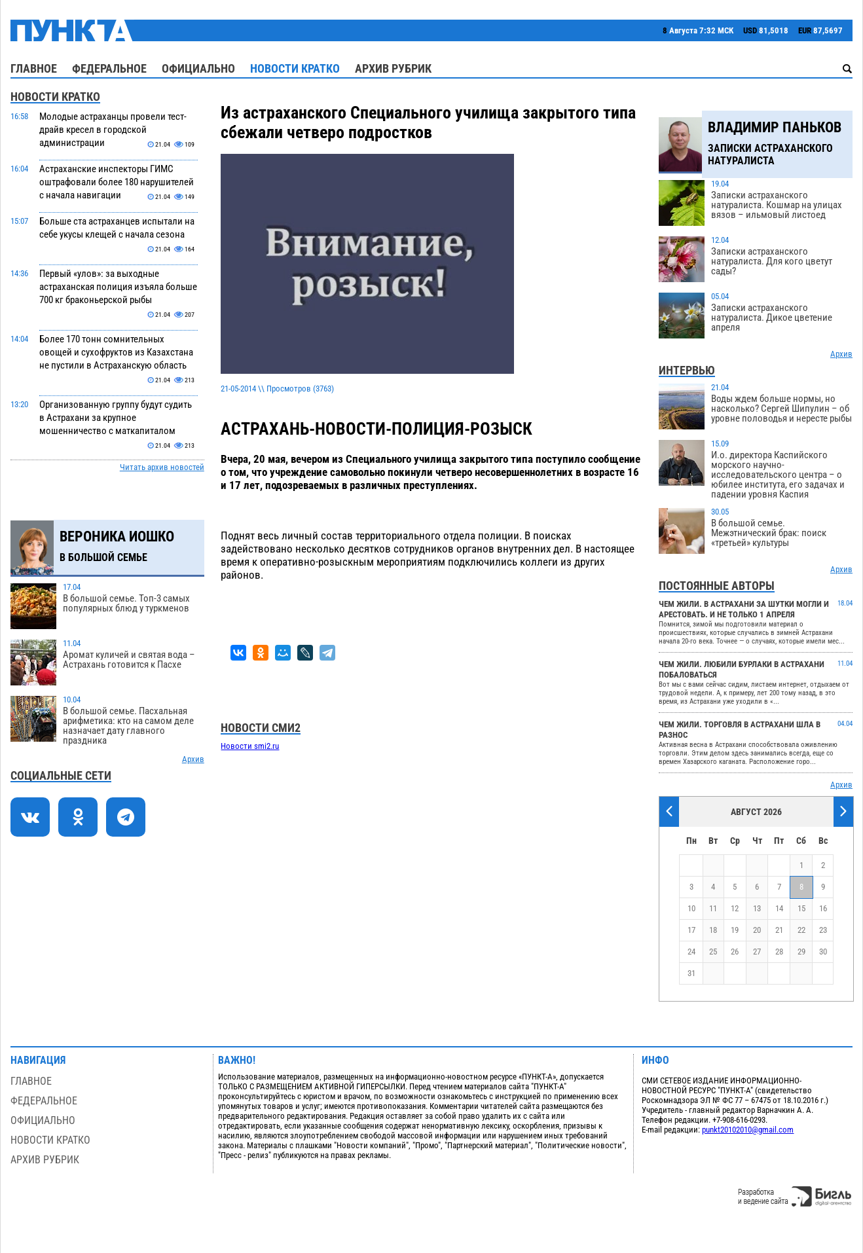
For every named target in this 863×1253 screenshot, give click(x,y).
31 (691, 973)
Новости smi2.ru (250, 746)
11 (713, 908)
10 (691, 908)
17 (691, 930)
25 (713, 951)
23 (823, 930)
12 (735, 908)
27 (757, 951)
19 (735, 930)
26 (735, 951)
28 (779, 951)
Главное (33, 68)
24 (691, 951)
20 (757, 930)
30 (823, 951)
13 (757, 908)
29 (801, 951)
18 (713, 930)
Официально (198, 68)
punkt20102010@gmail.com (748, 1130)
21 (779, 930)
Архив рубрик (393, 68)
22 (801, 930)
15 (801, 908)
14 (779, 908)
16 (823, 908)
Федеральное (109, 68)
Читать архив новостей (162, 467)
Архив (193, 759)
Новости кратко (295, 68)
